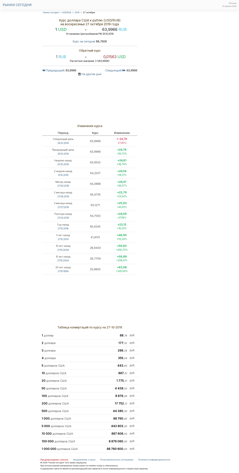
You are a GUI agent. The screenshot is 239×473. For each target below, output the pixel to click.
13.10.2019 (63, 175)
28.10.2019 (63, 143)
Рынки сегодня (17, 5)
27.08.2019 (63, 196)
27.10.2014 (63, 239)
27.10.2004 (63, 260)
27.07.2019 (63, 207)
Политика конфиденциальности (154, 459)
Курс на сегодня (83, 41)
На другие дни (91, 74)
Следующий (115, 70)
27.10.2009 (63, 249)
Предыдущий (53, 70)
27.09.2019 (63, 185)
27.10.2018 (63, 228)
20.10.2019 (63, 164)
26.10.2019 (63, 153)
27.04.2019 (63, 217)
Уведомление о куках (84, 459)
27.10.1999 (63, 271)
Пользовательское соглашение (116, 459)
